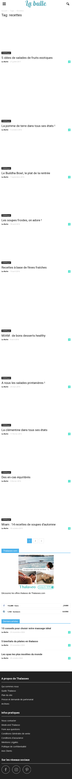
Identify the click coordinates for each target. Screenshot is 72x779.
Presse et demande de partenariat (17, 699)
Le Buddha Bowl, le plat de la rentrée (25, 173)
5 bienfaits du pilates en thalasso (19, 641)
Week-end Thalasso (10, 725)
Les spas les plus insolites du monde (21, 654)
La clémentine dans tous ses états (24, 430)
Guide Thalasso (8, 690)
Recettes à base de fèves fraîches (24, 267)
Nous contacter (8, 720)
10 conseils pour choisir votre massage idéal (26, 628)
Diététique (6, 53)
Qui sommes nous (10, 686)
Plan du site (6, 695)
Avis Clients (6, 750)
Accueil (4, 11)
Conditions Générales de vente (15, 733)
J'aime (65, 605)
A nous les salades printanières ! (23, 383)
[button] (68, 4)
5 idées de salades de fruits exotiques (27, 57)
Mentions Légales (9, 742)
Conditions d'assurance (12, 738)
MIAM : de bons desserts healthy (23, 335)
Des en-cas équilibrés (15, 477)
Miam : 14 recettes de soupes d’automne (28, 524)
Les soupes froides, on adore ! (21, 220)
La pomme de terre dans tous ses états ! (28, 126)
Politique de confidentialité (13, 746)
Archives (5, 703)
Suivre (65, 611)
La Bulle (4, 61)
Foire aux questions (10, 729)
